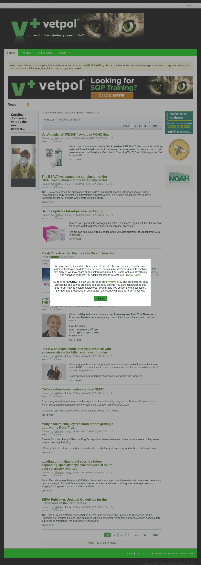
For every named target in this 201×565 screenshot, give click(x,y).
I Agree (100, 298)
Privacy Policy (132, 274)
